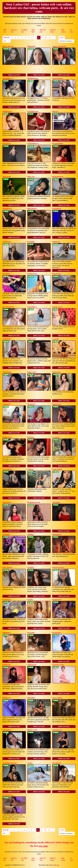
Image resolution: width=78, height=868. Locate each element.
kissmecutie (31, 404)
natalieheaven (7, 111)
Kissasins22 (6, 599)
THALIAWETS (32, 307)
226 (5, 41)
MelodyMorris (56, 534)
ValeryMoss (6, 274)
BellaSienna (6, 698)
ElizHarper (30, 437)
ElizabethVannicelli (33, 502)
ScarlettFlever (7, 209)
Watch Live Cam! (14, 75)
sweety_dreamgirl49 (59, 46)
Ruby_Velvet (6, 176)
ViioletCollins (6, 502)
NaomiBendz (56, 763)
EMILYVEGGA (32, 209)
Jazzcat (29, 763)
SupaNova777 (57, 599)
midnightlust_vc (7, 78)
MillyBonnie (6, 633)
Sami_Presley (7, 469)
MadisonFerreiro (57, 176)
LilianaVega (56, 502)
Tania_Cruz (31, 176)
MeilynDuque (56, 274)
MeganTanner (56, 404)
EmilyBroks (6, 665)
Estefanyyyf (6, 404)
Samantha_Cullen (58, 665)
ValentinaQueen (57, 78)
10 (46, 37)
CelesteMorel (56, 209)
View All (6, 37)
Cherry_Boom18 (7, 46)
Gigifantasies (31, 665)
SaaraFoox (56, 339)
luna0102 (30, 469)
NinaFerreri (56, 242)
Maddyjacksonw (32, 78)
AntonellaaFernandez (9, 763)
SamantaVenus (57, 730)
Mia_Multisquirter (8, 307)
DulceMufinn (6, 730)
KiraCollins (31, 633)
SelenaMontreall (32, 111)
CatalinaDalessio (33, 143)
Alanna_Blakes (57, 698)
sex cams (43, 846)
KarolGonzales (32, 274)
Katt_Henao (6, 143)
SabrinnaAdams (7, 795)
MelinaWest (31, 698)
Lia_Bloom (56, 437)
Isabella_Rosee (57, 307)
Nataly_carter (31, 372)
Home (61, 37)
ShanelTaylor (6, 372)
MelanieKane (56, 633)
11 (50, 37)
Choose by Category (66, 41)
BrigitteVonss (7, 437)
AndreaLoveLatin (58, 567)
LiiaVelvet (30, 567)
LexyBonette (6, 339)
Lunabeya (30, 534)
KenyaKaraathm (57, 143)
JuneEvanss (6, 242)
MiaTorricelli (31, 339)
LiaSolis (30, 599)
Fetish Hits (56, 865)
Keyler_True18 (57, 469)
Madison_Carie (32, 730)
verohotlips (6, 534)
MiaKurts (55, 111)
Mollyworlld (31, 46)
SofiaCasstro (56, 372)
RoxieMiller (31, 242)
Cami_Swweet (7, 567)
